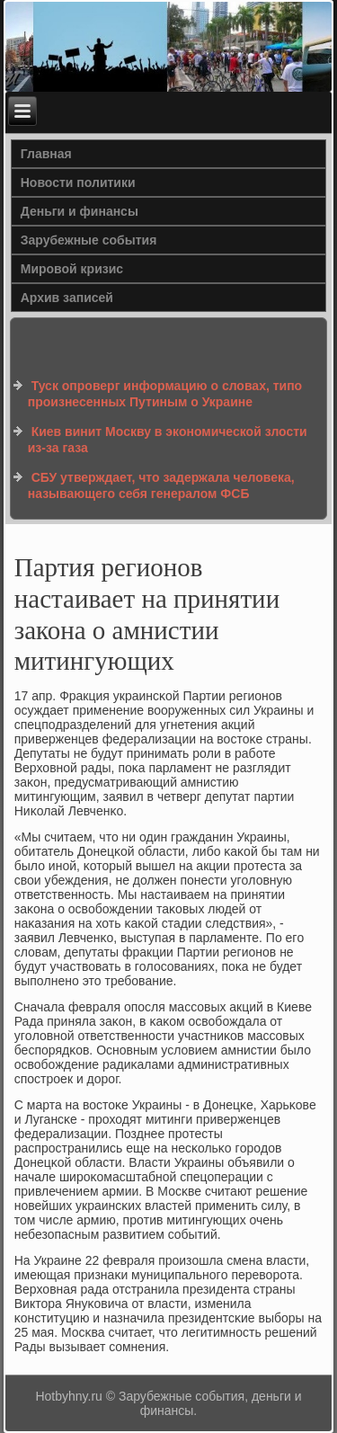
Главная (46, 154)
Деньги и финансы (79, 211)
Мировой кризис (72, 269)
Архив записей (67, 297)
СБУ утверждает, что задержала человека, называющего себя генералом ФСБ (161, 485)
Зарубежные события (89, 240)
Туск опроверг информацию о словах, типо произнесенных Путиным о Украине (165, 393)
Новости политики (78, 182)
